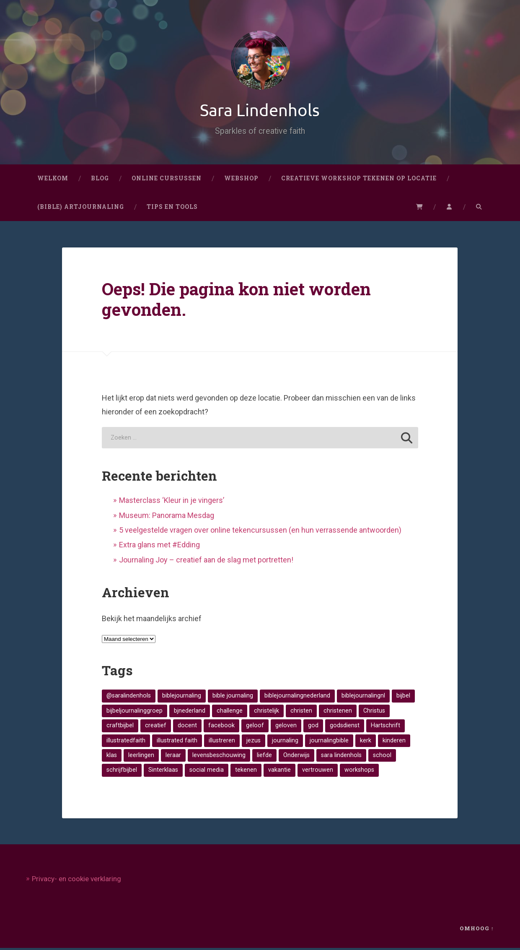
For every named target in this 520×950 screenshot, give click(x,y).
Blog (100, 180)
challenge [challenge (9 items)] (230, 712)
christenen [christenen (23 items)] (337, 712)
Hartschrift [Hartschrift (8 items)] (385, 727)
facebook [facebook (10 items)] (221, 727)
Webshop (241, 180)
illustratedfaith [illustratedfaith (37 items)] (125, 742)
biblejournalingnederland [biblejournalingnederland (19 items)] (297, 697)
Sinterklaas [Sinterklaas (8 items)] (163, 772)
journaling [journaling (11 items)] (285, 742)
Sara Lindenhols (260, 110)
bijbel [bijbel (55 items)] (403, 697)
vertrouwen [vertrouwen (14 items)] (317, 772)
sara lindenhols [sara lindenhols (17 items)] (341, 756)
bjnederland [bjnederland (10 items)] (189, 712)
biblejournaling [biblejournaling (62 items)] (181, 697)
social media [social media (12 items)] (206, 772)
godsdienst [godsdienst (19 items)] (345, 727)
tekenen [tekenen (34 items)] (246, 772)
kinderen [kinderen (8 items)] (394, 742)
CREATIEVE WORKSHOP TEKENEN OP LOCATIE (359, 180)
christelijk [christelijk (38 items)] (266, 712)
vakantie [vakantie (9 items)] (279, 772)
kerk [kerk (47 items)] (365, 742)
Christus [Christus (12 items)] (374, 712)
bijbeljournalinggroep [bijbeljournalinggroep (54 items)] (134, 712)
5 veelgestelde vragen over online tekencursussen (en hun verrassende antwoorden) (260, 531)
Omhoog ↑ (477, 930)
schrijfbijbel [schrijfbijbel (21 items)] (121, 772)
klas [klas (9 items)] (111, 756)
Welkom (52, 180)
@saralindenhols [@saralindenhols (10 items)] (128, 697)
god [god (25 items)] (313, 727)
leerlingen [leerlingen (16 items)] (141, 756)
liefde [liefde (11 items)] (264, 756)
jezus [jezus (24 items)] (253, 742)
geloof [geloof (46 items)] (255, 727)
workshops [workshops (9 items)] (359, 772)
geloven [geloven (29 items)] (286, 727)
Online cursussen (167, 180)
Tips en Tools (172, 208)
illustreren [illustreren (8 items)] (222, 742)
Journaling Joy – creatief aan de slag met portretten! (206, 561)
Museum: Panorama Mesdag (166, 517)
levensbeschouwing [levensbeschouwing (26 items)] (219, 756)
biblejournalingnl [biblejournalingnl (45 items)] (363, 697)
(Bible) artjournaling (80, 208)
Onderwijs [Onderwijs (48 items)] (296, 756)
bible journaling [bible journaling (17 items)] (232, 697)
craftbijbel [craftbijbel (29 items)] (120, 727)
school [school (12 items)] (382, 756)
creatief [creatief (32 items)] (155, 727)
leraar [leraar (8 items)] (173, 756)
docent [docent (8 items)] (187, 727)
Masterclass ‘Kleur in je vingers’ (171, 502)
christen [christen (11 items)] (301, 712)
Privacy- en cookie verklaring (76, 881)
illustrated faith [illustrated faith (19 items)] (177, 742)
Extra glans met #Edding (159, 546)
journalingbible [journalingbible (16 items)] (329, 742)
